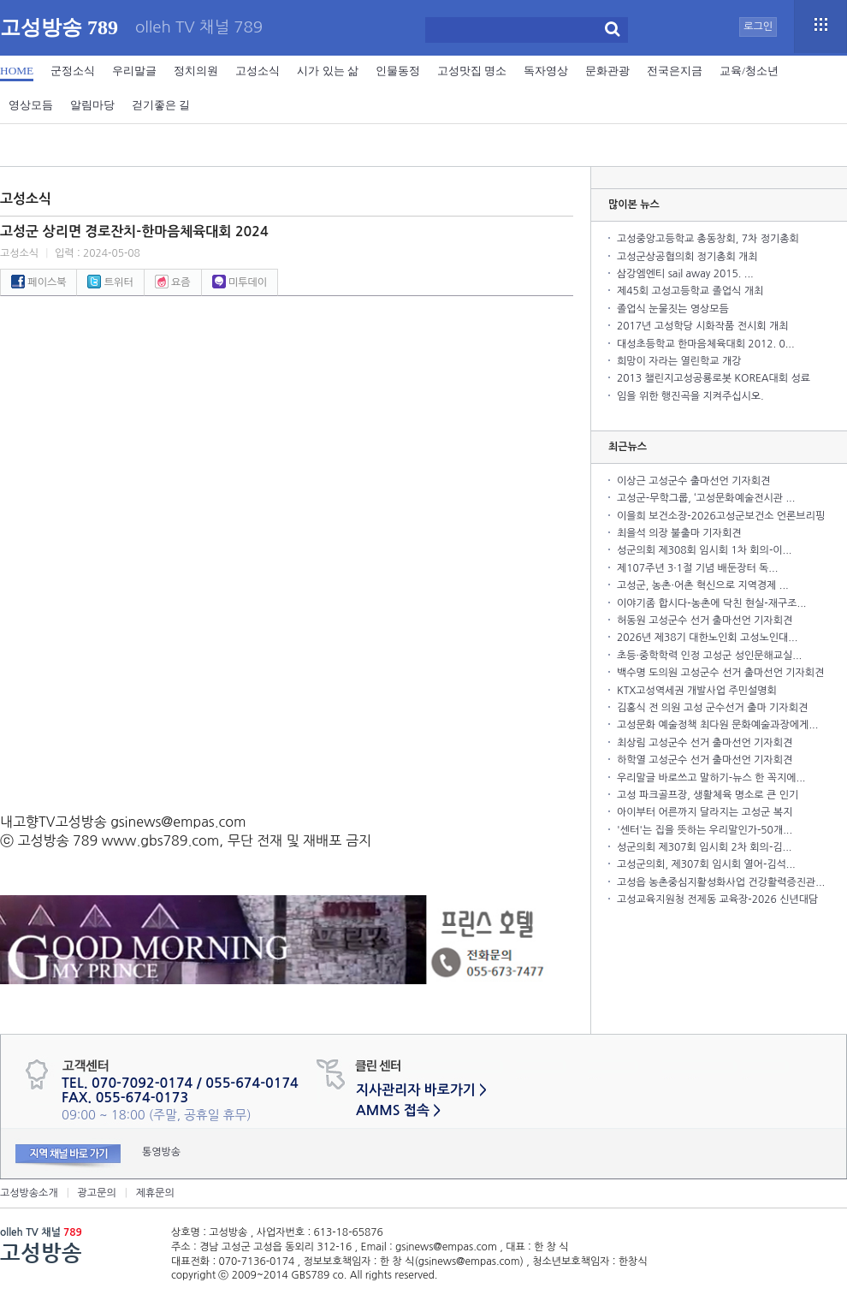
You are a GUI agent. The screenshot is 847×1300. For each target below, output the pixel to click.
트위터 (110, 282)
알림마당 (92, 104)
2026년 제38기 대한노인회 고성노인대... (707, 637)
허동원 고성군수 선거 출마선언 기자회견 (704, 620)
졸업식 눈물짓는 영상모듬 (673, 309)
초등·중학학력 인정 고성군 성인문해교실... (709, 655)
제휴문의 (155, 1193)
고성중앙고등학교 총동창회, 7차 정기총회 (708, 239)
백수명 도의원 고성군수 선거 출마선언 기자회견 (720, 673)
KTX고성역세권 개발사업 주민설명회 (697, 691)
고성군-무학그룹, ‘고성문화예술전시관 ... (706, 498)
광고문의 (97, 1193)
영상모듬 (31, 104)
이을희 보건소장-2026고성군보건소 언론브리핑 (721, 516)
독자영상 (546, 70)
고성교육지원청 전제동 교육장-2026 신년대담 (717, 899)
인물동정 (398, 70)
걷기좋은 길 (161, 104)
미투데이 (239, 282)
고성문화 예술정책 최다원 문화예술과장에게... (717, 725)
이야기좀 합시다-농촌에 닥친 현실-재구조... (711, 603)
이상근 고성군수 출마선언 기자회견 (693, 481)
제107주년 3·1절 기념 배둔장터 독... (697, 568)
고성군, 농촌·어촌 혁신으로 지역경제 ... (703, 585)
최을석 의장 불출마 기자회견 (679, 533)
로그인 (758, 26)
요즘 (173, 282)
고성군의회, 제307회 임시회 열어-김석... (706, 864)
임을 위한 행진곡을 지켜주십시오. (690, 396)
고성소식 (257, 70)
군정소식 (72, 70)
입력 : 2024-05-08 (97, 253)
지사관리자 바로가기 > (421, 1089)
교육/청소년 (749, 70)
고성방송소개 (29, 1193)
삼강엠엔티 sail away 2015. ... (685, 274)
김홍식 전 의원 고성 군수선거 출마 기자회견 (712, 708)
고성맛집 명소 (471, 70)
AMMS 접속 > (398, 1110)
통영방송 (161, 1152)
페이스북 (38, 282)
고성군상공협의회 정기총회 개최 (687, 257)
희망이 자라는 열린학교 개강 (679, 361)
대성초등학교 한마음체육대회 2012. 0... (706, 344)
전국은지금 (674, 70)
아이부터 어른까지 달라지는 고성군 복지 (704, 812)
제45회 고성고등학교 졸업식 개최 (690, 291)
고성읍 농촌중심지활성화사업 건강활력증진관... (721, 882)
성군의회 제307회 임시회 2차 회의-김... (704, 847)
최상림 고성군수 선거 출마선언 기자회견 (704, 743)
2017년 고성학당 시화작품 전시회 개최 (702, 326)
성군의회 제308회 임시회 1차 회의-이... (704, 550)
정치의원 (196, 70)
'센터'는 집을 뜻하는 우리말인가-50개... (704, 830)
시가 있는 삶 (327, 70)
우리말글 (134, 70)
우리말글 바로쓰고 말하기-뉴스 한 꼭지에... (711, 778)
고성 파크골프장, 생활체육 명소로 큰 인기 (707, 795)
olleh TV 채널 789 (199, 28)
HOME (16, 70)
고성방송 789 (59, 27)
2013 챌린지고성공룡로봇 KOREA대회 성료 (713, 378)
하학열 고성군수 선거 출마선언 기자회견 (704, 760)
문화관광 (607, 70)
